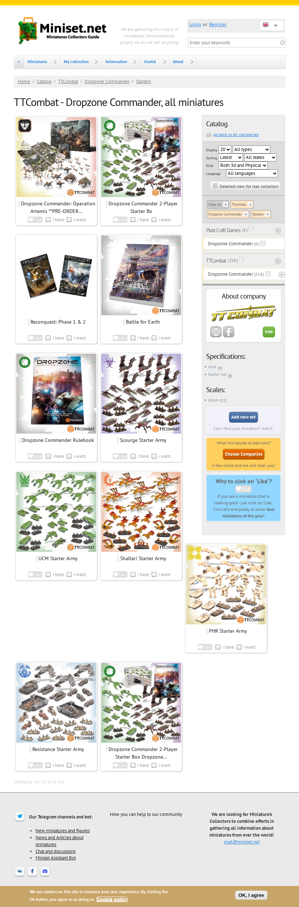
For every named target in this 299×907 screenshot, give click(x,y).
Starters (143, 81)
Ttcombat (239, 204)
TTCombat (68, 81)
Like (245, 489)
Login (195, 24)
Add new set (243, 417)
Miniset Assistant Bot (56, 858)
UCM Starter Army (58, 558)
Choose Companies (243, 454)
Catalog (44, 81)
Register (218, 24)
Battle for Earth (143, 322)
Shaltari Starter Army (143, 558)
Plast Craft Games (223, 230)
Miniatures (37, 61)
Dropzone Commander (107, 81)
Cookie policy (112, 899)
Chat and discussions (55, 851)
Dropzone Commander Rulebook (58, 440)
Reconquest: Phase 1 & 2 (58, 322)
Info (269, 332)
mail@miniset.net (242, 842)
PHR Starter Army (228, 631)
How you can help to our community (146, 814)
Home (24, 81)
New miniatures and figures (63, 830)
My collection (76, 61)
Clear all (214, 204)
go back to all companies (236, 134)
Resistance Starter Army (58, 749)
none (212, 366)
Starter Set (217, 374)
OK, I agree (251, 895)
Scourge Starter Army (143, 440)
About (178, 61)
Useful (150, 61)
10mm (213, 400)
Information (116, 61)
